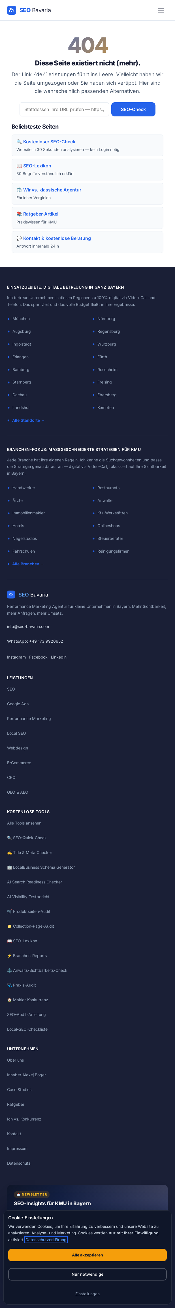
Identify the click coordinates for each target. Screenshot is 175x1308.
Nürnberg (106, 318)
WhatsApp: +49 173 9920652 (35, 641)
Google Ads (18, 703)
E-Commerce (19, 762)
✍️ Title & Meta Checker (29, 852)
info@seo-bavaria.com (28, 626)
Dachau (19, 394)
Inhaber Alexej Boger (26, 1074)
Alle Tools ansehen (24, 823)
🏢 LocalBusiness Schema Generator (41, 867)
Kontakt (14, 1133)
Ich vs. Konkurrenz (24, 1119)
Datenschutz (19, 1163)
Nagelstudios (24, 538)
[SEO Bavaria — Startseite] (29, 10)
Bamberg (20, 369)
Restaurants (108, 487)
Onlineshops (108, 525)
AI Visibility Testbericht (28, 896)
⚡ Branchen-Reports (27, 955)
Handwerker (23, 487)
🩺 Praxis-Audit (21, 985)
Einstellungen (87, 1293)
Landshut (21, 407)
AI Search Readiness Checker (34, 881)
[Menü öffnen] (161, 10)
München (21, 318)
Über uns (15, 1060)
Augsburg (21, 331)
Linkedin (59, 657)
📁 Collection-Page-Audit (30, 926)
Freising (104, 382)
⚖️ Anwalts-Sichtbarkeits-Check (37, 970)
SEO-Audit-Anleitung (26, 1014)
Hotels (18, 525)
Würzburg (106, 344)
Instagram (16, 657)
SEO (11, 689)
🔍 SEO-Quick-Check (27, 837)
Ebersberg (107, 394)
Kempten (105, 407)
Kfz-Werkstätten (112, 512)
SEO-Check (133, 109)
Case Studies (19, 1089)
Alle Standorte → (28, 420)
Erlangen (20, 356)
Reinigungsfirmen (113, 551)
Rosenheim (107, 369)
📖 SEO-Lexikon (22, 940)
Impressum (17, 1148)
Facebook (38, 657)
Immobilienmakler (28, 512)
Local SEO (16, 733)
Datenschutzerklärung (46, 1239)
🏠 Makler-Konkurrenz (27, 999)
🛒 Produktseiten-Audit (28, 911)
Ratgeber (15, 1104)
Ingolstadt (21, 344)
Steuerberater (110, 538)
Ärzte (17, 500)
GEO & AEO (17, 792)
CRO (11, 777)
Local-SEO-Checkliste (27, 1029)
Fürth (102, 356)
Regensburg (108, 331)
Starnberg (21, 382)
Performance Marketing (29, 718)
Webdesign (17, 747)
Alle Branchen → (28, 563)
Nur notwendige (87, 1274)
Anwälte (104, 500)
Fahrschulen (23, 551)
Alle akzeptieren (87, 1254)
